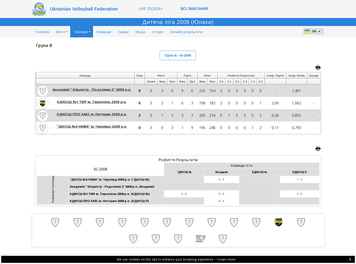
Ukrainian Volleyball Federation (84, 8)
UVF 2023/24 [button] (151, 9)
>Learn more (226, 259)
